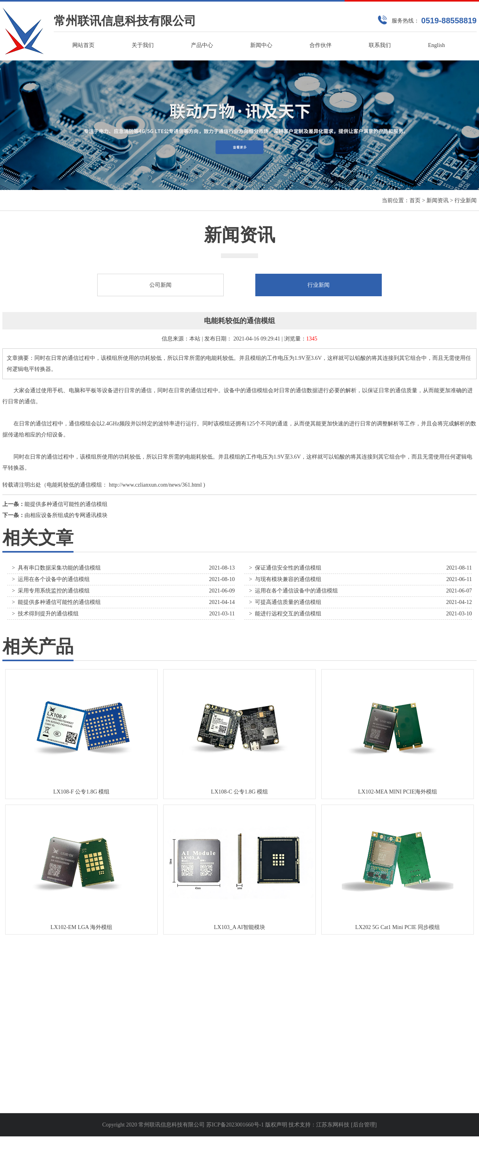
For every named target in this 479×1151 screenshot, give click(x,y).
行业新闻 (465, 200)
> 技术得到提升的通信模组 (45, 614)
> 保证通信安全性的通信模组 (285, 568)
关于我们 (143, 45)
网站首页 (83, 45)
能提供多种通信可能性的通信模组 (66, 504)
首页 (415, 200)
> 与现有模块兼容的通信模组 (285, 579)
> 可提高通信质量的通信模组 (285, 602)
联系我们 (380, 45)
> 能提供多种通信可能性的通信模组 (56, 602)
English (436, 45)
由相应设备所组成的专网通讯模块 (66, 515)
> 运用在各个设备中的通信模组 (51, 579)
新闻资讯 (437, 200)
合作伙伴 (320, 45)
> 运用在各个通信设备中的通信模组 (293, 591)
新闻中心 (261, 45)
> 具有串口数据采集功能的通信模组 (56, 568)
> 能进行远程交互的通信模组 (285, 614)
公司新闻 (160, 285)
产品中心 (202, 45)
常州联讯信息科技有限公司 (125, 20)
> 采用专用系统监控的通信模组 (51, 591)
